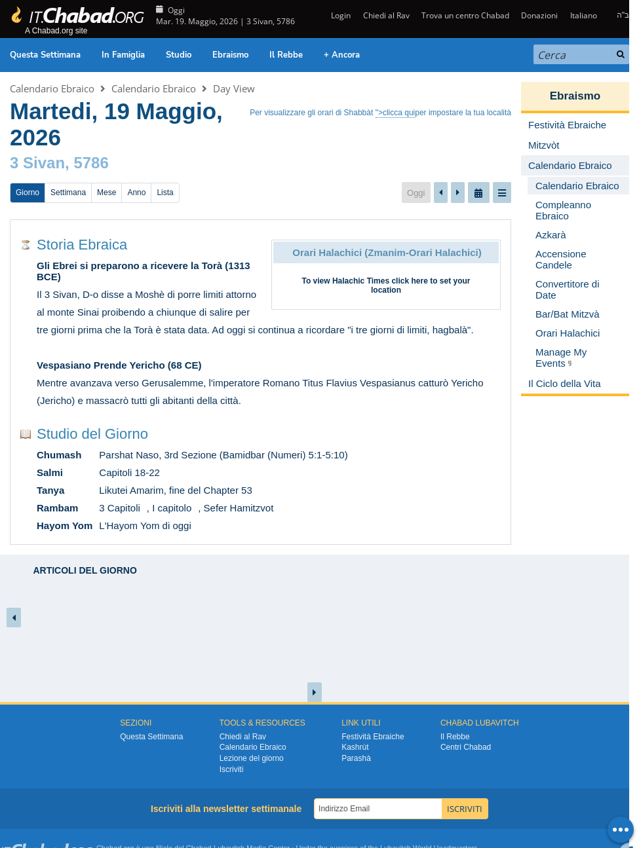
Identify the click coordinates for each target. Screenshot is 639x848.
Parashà (356, 758)
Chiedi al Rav (386, 15)
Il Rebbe (286, 55)
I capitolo (171, 507)
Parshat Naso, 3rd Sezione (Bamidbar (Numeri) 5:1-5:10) (223, 454)
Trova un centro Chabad (465, 15)
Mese (106, 192)
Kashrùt (354, 747)
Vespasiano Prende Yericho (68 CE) (119, 365)
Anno (136, 192)
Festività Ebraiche (372, 736)
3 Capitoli (119, 507)
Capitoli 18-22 (129, 472)
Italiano (583, 15)
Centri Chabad (465, 747)
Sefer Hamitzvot (239, 507)
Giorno (27, 192)
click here (409, 281)
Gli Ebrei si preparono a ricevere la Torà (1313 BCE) (143, 271)
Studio (178, 55)
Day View (234, 88)
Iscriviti (232, 769)
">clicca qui (396, 112)
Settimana (68, 192)
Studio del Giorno (92, 434)
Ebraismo (230, 55)
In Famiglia (123, 55)
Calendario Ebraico (52, 88)
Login (340, 15)
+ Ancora (342, 55)
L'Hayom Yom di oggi (145, 525)
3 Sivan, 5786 (59, 163)
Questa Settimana (45, 55)
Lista (165, 192)
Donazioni (539, 15)
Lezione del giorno (252, 758)
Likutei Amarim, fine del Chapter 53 (175, 490)
